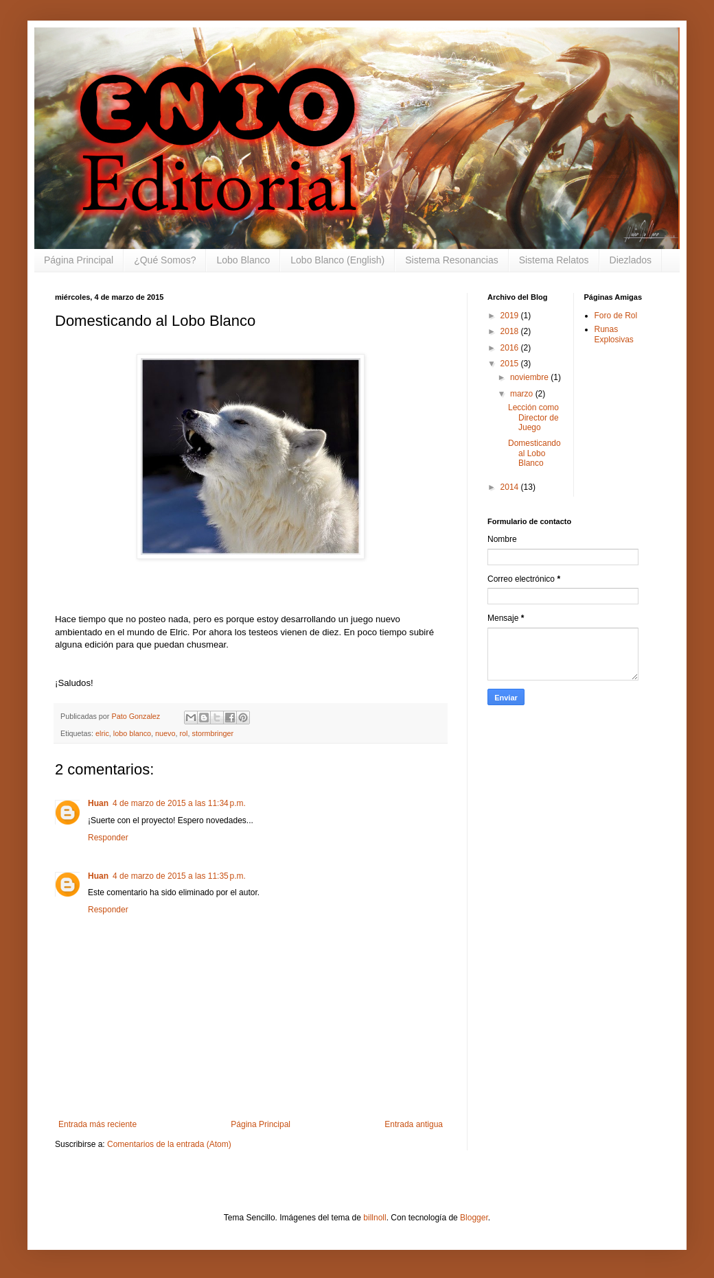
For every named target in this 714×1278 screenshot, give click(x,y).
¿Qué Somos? (165, 260)
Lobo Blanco (243, 260)
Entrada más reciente (97, 1124)
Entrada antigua (413, 1124)
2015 (510, 363)
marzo (523, 394)
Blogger (474, 1217)
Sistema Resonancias (451, 260)
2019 (510, 315)
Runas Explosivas (614, 334)
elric (102, 733)
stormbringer (212, 733)
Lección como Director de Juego (533, 417)
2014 (510, 487)
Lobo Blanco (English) (337, 260)
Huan (98, 803)
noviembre (530, 377)
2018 (510, 331)
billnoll (374, 1217)
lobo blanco (132, 733)
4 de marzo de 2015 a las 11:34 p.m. (179, 803)
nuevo (165, 733)
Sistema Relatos (554, 260)
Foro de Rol (616, 315)
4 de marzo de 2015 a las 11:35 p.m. (179, 876)
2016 (510, 348)
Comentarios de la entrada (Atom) (169, 1144)
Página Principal (78, 260)
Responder (108, 837)
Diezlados (631, 260)
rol (183, 733)
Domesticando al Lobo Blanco (534, 453)
